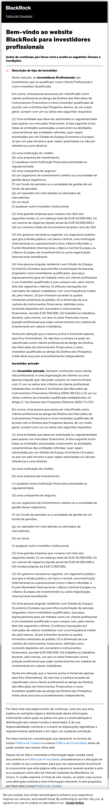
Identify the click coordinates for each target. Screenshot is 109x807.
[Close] (102, 801)
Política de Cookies (28, 743)
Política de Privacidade (71, 743)
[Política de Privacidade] (20, 16)
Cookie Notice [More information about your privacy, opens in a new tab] (75, 805)
